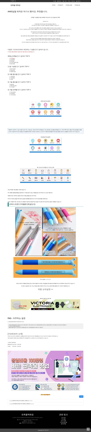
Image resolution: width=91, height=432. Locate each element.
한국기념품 (63, 420)
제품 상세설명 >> (45, 289)
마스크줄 (63, 419)
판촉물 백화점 (15, 5)
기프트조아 (48, 279)
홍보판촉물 (63, 423)
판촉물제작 (60, 5)
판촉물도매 (77, 5)
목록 (81, 396)
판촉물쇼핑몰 (69, 5)
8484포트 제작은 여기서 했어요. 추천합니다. (20, 400)
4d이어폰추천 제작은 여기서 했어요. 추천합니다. (21, 403)
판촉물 (53, 5)
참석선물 (63, 417)
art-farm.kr (51, 430)
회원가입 (78, 1)
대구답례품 (12, 58)
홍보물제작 (42, 131)
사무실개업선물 (63, 422)
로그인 (73, 1)
